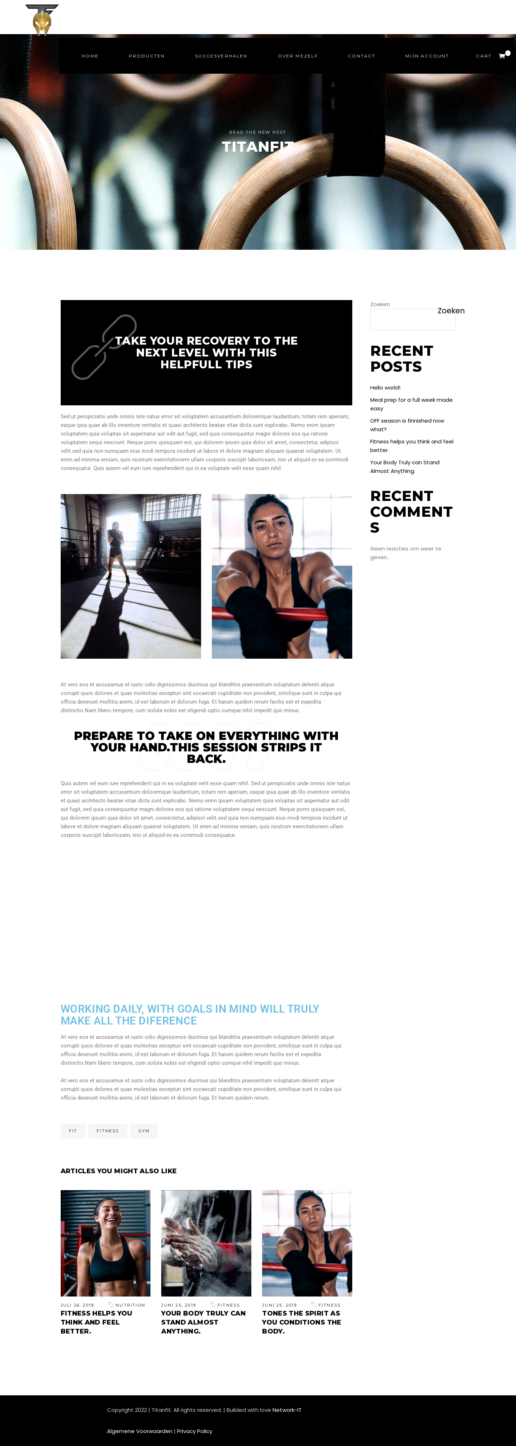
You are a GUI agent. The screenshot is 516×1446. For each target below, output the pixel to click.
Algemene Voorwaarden (139, 1431)
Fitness (108, 1130)
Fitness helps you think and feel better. (97, 1322)
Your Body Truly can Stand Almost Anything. (203, 1322)
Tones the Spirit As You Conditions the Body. (301, 1322)
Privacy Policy (194, 1431)
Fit (73, 1130)
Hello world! (385, 387)
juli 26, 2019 (77, 1305)
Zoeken (380, 304)
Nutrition (130, 1305)
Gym (144, 1130)
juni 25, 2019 (178, 1305)
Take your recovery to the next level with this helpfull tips (206, 352)
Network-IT (287, 1410)
